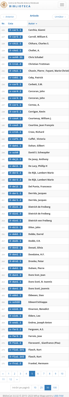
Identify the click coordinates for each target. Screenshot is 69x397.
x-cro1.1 (15, 131)
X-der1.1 (15, 191)
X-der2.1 (15, 171)
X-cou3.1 (15, 124)
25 (41, 384)
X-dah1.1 (15, 144)
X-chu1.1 (15, 70)
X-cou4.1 (15, 117)
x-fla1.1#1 (17, 346)
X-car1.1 (15, 30)
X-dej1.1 (15, 158)
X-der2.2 (15, 178)
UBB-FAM (58, 392)
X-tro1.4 (15, 63)
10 (62, 370)
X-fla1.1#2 (17, 353)
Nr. (3, 23)
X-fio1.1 (15, 340)
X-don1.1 (15, 252)
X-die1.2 (15, 205)
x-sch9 (14, 151)
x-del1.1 (15, 164)
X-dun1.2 (15, 286)
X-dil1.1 (15, 225)
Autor (33, 23)
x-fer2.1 (15, 326)
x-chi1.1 (15, 43)
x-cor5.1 (15, 84)
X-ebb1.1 (15, 292)
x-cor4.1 (15, 97)
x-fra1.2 (15, 360)
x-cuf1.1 (15, 138)
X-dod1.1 (15, 238)
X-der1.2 (15, 198)
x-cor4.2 (15, 90)
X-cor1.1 (15, 104)
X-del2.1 (15, 185)
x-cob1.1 (15, 77)
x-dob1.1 (15, 232)
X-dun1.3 (15, 272)
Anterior (8, 16)
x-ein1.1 (15, 306)
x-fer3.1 (15, 333)
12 (10, 375)
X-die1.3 (15, 212)
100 (55, 384)
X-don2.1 (15, 245)
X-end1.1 (15, 319)
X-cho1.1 (15, 50)
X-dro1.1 (15, 259)
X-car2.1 (15, 36)
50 (48, 384)
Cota (10, 23)
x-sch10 (15, 299)
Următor (60, 16)
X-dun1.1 (15, 279)
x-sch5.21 (16, 57)
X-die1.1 (15, 218)
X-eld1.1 (15, 313)
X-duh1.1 (15, 265)
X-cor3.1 (15, 111)
